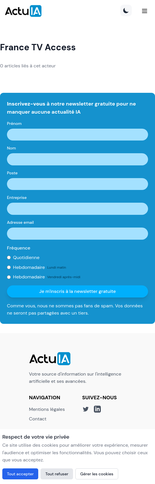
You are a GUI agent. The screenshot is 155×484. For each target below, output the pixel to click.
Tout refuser (56, 473)
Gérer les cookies (96, 473)
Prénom (14, 123)
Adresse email (20, 222)
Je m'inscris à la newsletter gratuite (77, 291)
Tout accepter (20, 473)
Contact (37, 419)
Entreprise (17, 197)
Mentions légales (47, 409)
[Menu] (144, 11)
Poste (12, 173)
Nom (11, 148)
